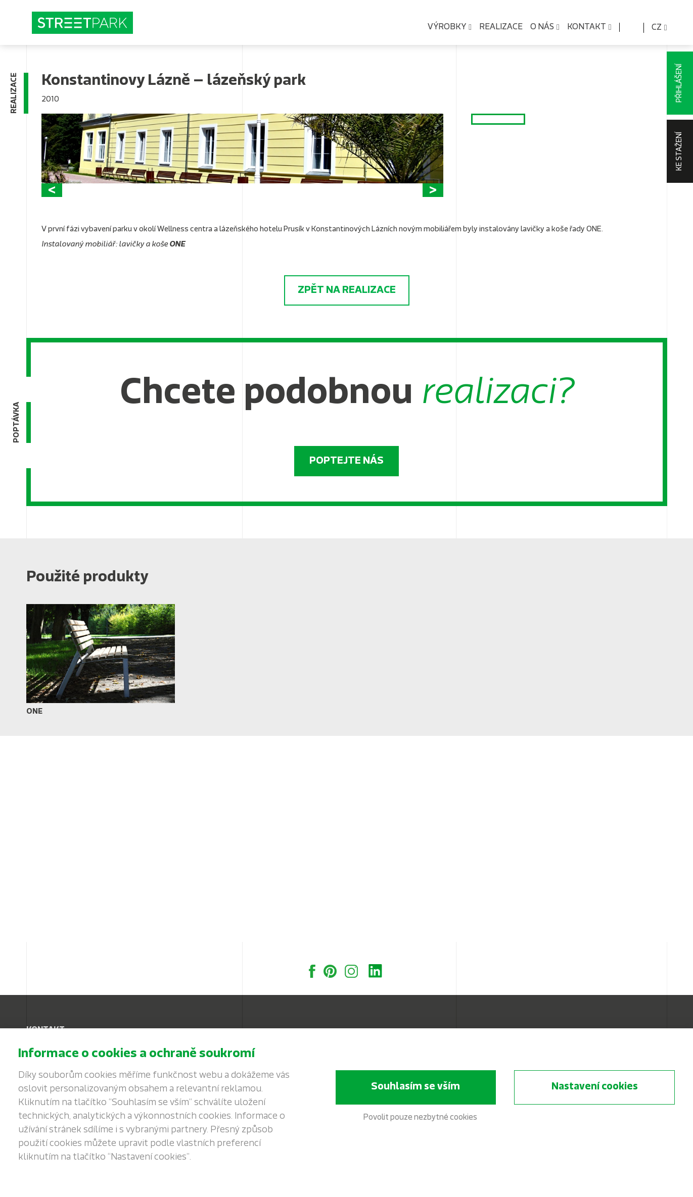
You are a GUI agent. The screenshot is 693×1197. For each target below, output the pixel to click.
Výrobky (450, 27)
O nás (545, 27)
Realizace (501, 27)
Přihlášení (679, 83)
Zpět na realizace (347, 496)
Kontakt (589, 27)
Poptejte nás (346, 667)
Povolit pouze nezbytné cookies (420, 1120)
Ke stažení (679, 151)
